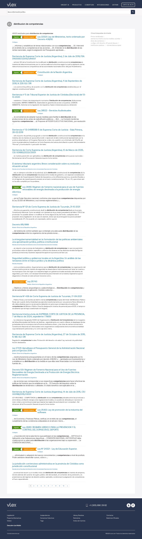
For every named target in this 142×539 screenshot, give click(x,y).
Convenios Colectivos (47, 518)
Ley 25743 (32, 281)
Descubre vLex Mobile (14, 525)
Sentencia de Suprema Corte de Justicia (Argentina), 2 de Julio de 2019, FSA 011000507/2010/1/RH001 (48, 57)
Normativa (76, 518)
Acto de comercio (97, 41)
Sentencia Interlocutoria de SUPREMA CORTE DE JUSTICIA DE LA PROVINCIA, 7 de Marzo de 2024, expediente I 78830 (48, 315)
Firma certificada (97, 36)
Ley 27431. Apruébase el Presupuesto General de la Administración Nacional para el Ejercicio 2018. (48, 349)
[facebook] (133, 505)
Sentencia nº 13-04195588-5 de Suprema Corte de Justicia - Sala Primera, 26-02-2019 (47, 131)
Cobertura (89, 5)
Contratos (109, 515)
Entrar (115, 5)
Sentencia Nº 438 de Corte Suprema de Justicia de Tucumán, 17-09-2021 (47, 296)
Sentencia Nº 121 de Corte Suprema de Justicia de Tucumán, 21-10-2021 (46, 207)
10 (63, 486)
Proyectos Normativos (14, 518)
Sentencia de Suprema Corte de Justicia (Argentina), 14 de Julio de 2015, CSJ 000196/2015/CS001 (48, 393)
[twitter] (129, 505)
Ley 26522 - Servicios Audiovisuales (54, 110)
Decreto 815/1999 (20, 224)
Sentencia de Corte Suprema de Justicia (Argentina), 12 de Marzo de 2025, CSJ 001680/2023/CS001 (47, 151)
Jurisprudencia (45, 515)
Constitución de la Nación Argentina (55, 72)
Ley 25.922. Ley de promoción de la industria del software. (60, 411)
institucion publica (97, 45)
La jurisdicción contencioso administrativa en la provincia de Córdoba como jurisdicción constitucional (48, 465)
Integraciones (103, 5)
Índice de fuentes (79, 521)
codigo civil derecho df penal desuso (104, 43)
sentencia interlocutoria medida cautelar (105, 39)
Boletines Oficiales (112, 518)
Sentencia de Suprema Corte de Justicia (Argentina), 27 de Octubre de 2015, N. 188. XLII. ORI (48, 335)
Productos (77, 5)
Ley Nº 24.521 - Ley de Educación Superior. (57, 449)
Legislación (10, 515)
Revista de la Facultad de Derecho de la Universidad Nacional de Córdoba (34, 169)
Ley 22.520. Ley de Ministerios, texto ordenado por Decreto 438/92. (61, 38)
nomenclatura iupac (114, 45)
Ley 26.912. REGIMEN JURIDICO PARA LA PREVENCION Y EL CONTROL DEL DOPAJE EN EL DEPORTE (49, 428)
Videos (9, 521)
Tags (41, 521)
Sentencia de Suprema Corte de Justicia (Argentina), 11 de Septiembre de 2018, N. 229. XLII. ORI (47, 82)
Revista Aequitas (17, 263)
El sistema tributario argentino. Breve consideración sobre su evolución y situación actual (46, 165)
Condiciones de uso (13, 533)
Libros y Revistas (78, 515)
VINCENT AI (65, 5)
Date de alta (128, 5)
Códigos (15, 42)
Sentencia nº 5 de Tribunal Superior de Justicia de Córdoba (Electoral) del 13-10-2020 (49, 96)
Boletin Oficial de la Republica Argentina (24, 227)
